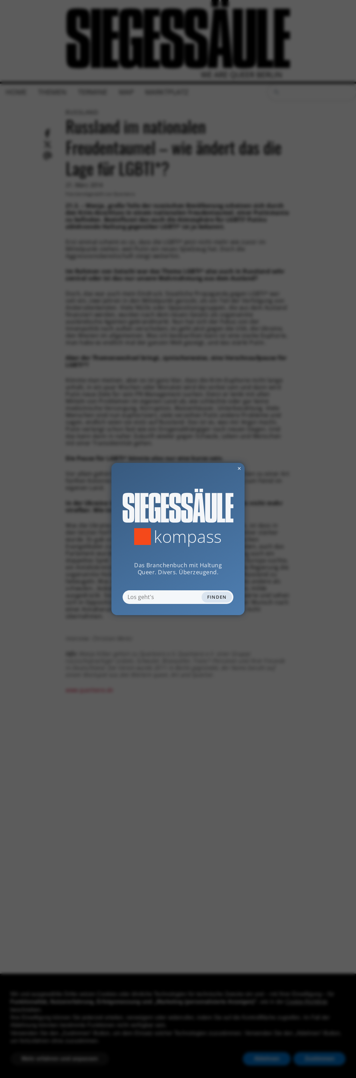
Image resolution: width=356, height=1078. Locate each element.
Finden (217, 597)
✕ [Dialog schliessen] (222, 468)
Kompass (188, 536)
